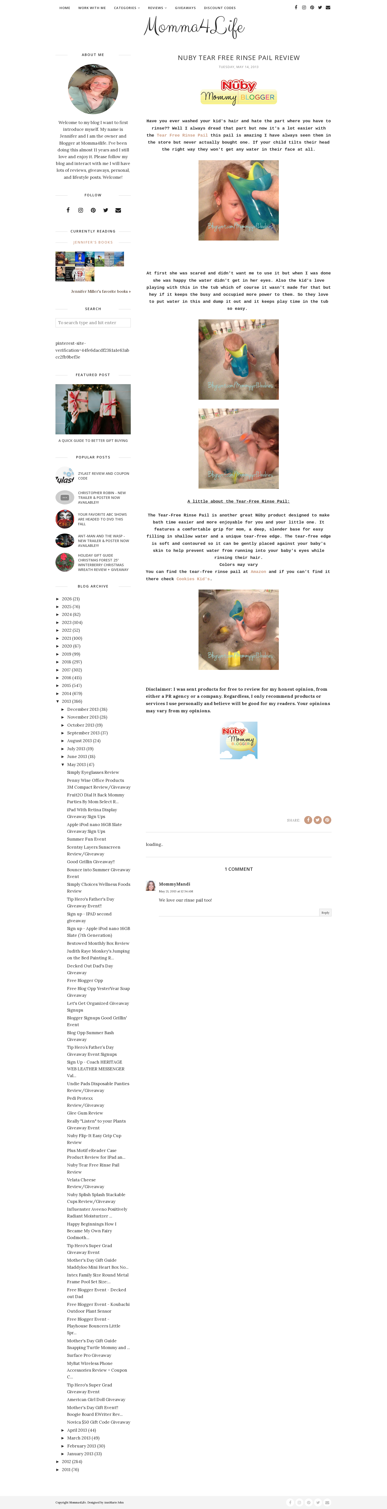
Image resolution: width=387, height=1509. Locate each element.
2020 (67, 646)
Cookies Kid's (193, 579)
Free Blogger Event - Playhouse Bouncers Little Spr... (93, 1326)
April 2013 (77, 1430)
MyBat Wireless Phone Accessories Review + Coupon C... (97, 1370)
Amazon (258, 571)
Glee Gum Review (85, 1113)
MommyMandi (174, 884)
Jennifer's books (93, 242)
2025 (67, 606)
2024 (67, 614)
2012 (66, 1461)
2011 (66, 1469)
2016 (66, 677)
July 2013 (76, 748)
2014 (66, 693)
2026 (67, 599)
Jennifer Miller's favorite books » (101, 291)
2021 (66, 638)
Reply (325, 912)
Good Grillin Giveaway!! (91, 861)
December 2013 (83, 709)
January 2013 (80, 1454)
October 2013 (80, 725)
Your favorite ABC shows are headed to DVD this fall (102, 519)
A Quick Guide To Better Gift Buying (93, 440)
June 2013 (77, 756)
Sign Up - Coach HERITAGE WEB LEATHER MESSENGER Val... (95, 1068)
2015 (66, 685)
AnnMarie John (114, 1502)
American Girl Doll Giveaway (96, 1399)
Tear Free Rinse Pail (182, 135)
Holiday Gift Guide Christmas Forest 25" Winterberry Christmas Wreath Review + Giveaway (103, 562)
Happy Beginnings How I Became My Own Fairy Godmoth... (91, 1230)
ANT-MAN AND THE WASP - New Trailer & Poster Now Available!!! (103, 541)
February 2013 (81, 1446)
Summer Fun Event (86, 839)
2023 (67, 622)
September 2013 (83, 733)
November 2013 (83, 717)
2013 (66, 701)
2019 (66, 654)
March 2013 (79, 1438)
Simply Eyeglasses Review (93, 772)
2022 (67, 630)
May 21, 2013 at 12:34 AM (176, 891)
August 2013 (79, 740)
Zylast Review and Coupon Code (103, 476)
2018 (66, 662)
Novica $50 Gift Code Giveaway (98, 1422)
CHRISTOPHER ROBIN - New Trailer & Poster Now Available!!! (102, 497)
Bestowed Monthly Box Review (98, 943)
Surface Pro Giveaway (89, 1355)
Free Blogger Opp (85, 980)
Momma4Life (193, 26)
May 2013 (76, 764)
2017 (66, 670)
